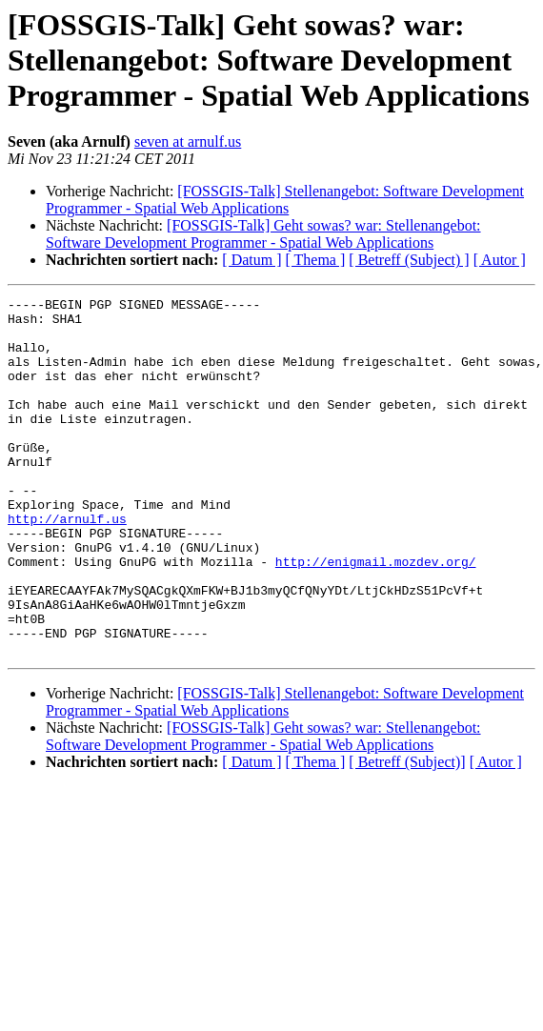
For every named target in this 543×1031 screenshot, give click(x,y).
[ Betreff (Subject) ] (409, 260)
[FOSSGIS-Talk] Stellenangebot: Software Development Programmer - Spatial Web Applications (285, 199)
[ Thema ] (316, 260)
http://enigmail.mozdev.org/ (375, 615)
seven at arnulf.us (187, 141)
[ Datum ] (251, 260)
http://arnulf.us (67, 564)
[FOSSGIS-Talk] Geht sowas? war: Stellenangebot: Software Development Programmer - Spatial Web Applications (263, 234)
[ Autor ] (499, 260)
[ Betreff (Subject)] (407, 833)
